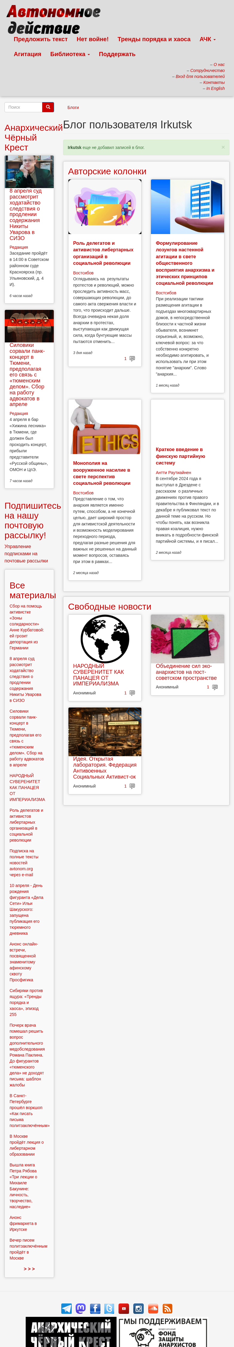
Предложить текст (41, 39)
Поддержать (117, 54)
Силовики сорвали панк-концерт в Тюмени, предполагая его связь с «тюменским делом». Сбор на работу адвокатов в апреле (27, 374)
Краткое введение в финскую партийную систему (180, 456)
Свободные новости (110, 606)
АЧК (208, 39)
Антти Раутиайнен (173, 472)
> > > (29, 1268)
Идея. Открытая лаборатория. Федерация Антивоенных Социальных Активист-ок (105, 767)
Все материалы (33, 590)
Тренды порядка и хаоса (154, 39)
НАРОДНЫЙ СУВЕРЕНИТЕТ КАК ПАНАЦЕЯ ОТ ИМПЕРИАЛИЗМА (98, 675)
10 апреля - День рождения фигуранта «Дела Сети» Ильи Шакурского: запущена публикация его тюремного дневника (26, 909)
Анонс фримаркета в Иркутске (23, 1223)
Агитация (27, 54)
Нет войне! (93, 39)
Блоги (73, 107)
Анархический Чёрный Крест (33, 137)
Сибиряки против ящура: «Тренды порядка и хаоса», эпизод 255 (26, 1002)
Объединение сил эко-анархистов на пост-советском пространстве (186, 672)
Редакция (19, 247)
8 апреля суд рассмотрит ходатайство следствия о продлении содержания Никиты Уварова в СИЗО (26, 214)
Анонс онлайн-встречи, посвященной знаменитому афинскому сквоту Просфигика (24, 962)
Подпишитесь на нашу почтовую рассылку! (32, 520)
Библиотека (70, 54)
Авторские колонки (107, 171)
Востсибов (83, 272)
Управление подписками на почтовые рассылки (26, 553)
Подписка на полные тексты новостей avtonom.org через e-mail (24, 862)
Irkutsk (75, 147)
